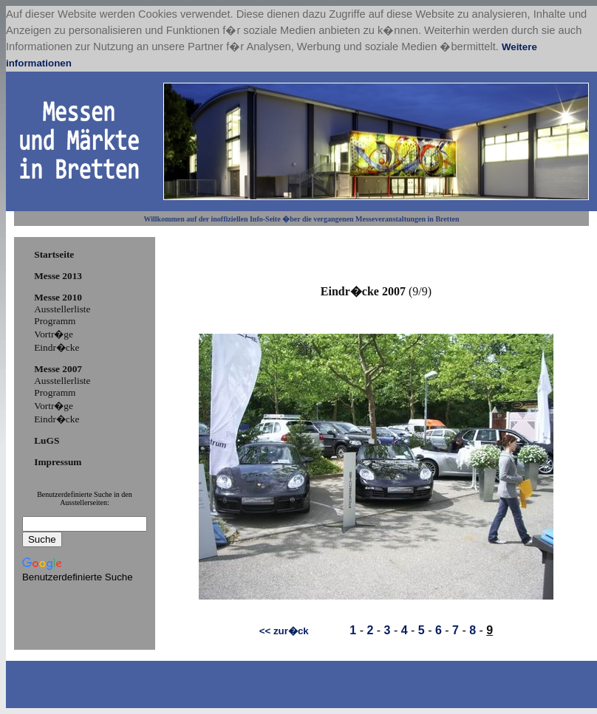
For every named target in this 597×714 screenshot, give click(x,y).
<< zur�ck (284, 630)
